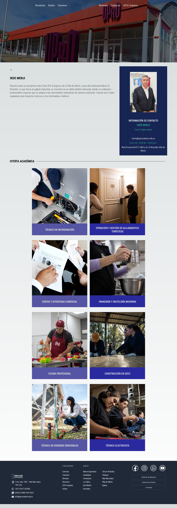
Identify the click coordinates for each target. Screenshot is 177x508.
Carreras (62, 5)
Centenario (84, 479)
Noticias (103, 5)
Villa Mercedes (104, 479)
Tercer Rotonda (105, 472)
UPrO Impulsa (130, 5)
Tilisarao (102, 476)
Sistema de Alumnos (145, 478)
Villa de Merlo (104, 483)
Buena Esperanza (86, 472)
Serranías (83, 490)
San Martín (84, 486)
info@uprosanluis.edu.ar (27, 500)
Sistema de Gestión (145, 483)
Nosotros (40, 5)
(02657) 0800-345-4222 (28, 496)
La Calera (83, 483)
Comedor (145, 488)
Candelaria (83, 476)
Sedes (51, 5)
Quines (101, 486)
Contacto (115, 5)
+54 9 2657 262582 (26, 493)
